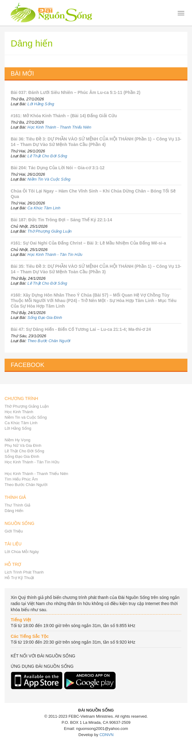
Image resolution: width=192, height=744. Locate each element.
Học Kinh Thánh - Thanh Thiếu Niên (59, 127)
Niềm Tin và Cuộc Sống (26, 417)
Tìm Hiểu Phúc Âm (21, 479)
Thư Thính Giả (17, 505)
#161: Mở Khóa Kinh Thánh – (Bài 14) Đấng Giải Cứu (64, 115)
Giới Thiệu (14, 531)
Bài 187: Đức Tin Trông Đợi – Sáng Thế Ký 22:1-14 (61, 219)
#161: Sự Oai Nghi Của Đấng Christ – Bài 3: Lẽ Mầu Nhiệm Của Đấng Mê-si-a (88, 243)
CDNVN (106, 734)
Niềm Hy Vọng (17, 440)
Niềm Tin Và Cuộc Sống (49, 179)
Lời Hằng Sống (41, 104)
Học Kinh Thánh (19, 411)
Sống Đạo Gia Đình (45, 317)
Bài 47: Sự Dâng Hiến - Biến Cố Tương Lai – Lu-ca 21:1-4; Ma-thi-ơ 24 (81, 329)
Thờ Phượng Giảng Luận (50, 231)
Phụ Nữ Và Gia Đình (23, 445)
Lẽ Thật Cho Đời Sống (47, 156)
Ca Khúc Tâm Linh (44, 208)
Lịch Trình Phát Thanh (24, 572)
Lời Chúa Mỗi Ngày (22, 551)
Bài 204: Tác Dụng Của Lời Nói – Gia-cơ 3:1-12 (58, 167)
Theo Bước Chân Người (49, 340)
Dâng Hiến (14, 510)
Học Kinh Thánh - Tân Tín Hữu (55, 254)
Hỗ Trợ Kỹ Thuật (19, 577)
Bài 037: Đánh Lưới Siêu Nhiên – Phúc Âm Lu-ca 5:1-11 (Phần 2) (75, 92)
